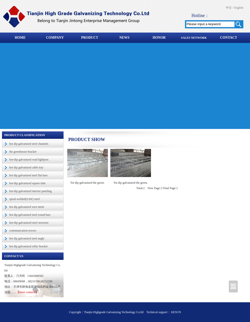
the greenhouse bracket (23, 151)
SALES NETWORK (194, 37)
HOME (20, 37)
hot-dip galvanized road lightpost (29, 159)
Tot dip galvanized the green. (87, 182)
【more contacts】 (27, 292)
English (238, 7)
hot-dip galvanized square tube (27, 183)
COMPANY (55, 37)
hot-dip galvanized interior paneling (30, 191)
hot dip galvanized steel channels (29, 143)
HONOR (159, 37)
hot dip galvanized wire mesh (26, 207)
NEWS (124, 37)
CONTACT (228, 37)
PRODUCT (89, 37)
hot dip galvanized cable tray (26, 167)
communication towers (22, 230)
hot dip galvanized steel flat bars (28, 175)
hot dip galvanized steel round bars (30, 214)
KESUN (175, 312)
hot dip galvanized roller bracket (28, 246)
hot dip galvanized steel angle (27, 238)
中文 (229, 7)
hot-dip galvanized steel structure (29, 222)
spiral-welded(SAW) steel (24, 199)
